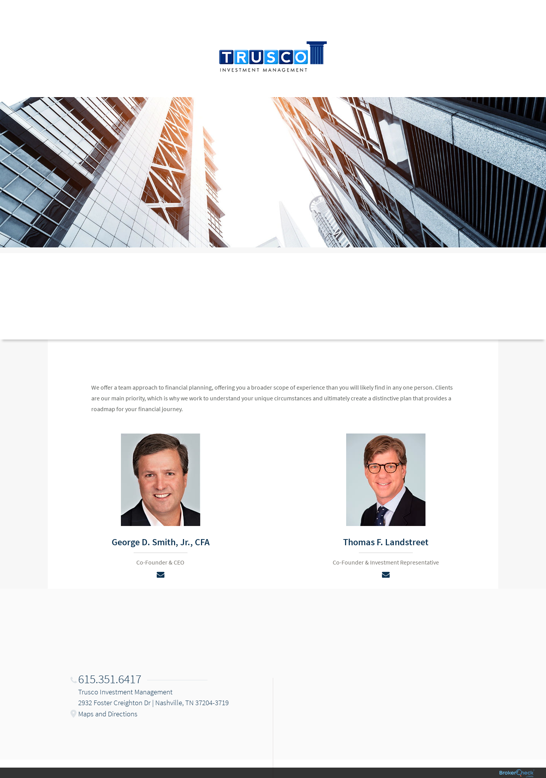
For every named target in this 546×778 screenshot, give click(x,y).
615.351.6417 (109, 679)
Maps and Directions (107, 713)
